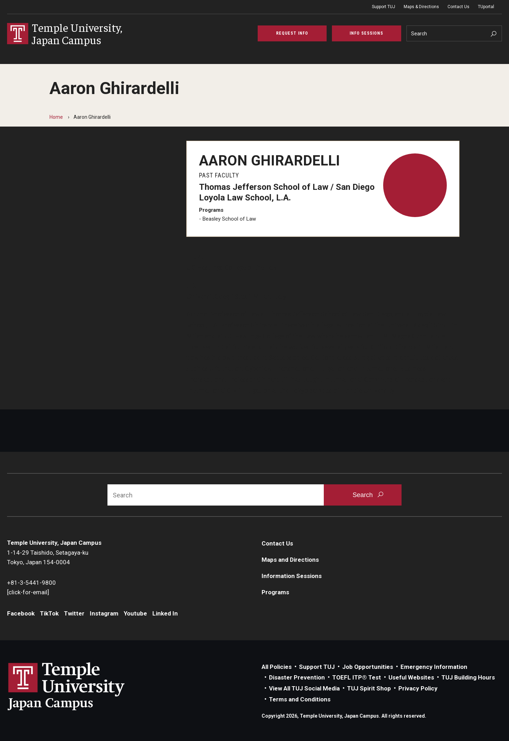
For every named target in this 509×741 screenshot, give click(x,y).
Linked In (165, 613)
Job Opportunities (367, 666)
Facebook (21, 613)
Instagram (104, 613)
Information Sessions (292, 575)
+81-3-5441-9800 (31, 582)
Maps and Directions (290, 559)
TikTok (49, 613)
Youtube (135, 613)
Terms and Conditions (299, 699)
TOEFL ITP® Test (356, 677)
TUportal (486, 6)
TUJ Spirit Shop (369, 688)
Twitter (74, 613)
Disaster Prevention (297, 677)
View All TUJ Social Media (304, 688)
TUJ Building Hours (468, 677)
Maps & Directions (421, 6)
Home (56, 117)
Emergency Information (433, 666)
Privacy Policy (418, 688)
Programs (275, 592)
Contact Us (458, 6)
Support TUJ (383, 6)
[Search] (454, 33)
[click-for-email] (28, 592)
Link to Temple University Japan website (77, 686)
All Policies (277, 666)
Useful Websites (411, 677)
